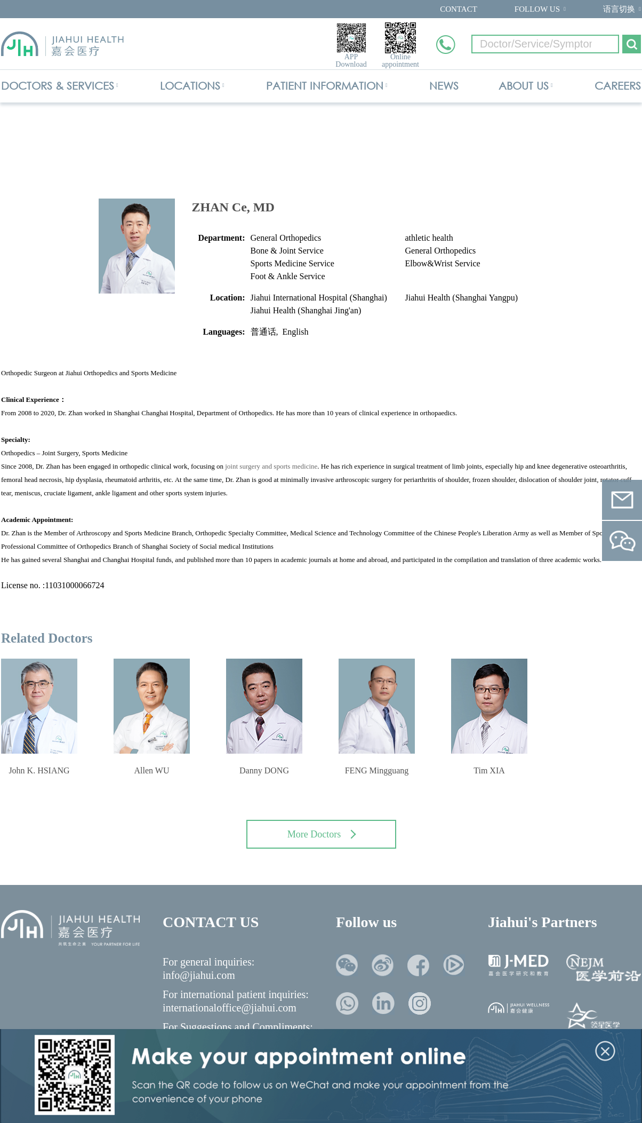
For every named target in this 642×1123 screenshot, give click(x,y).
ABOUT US (524, 86)
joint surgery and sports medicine (271, 466)
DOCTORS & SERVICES (57, 86)
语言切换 (619, 9)
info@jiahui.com (199, 975)
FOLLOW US (537, 9)
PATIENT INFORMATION (324, 86)
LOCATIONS (190, 86)
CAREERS (618, 86)
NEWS (444, 86)
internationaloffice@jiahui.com (229, 1008)
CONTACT (458, 9)
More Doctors (321, 834)
